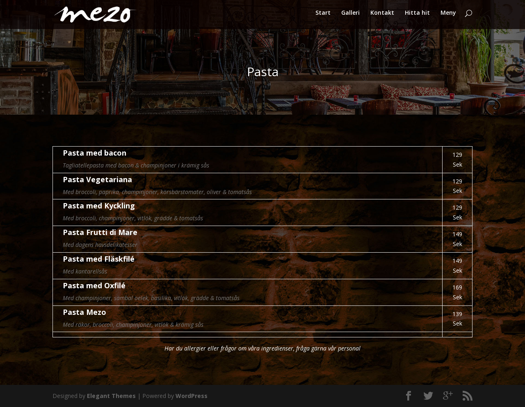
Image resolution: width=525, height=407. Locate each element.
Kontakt (382, 17)
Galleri (350, 17)
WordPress (192, 396)
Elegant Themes (111, 396)
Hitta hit (417, 17)
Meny (448, 17)
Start (323, 17)
